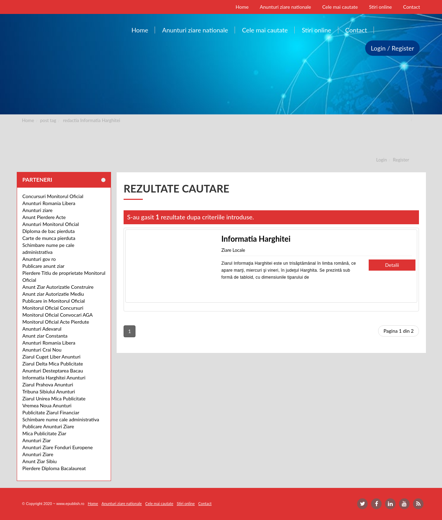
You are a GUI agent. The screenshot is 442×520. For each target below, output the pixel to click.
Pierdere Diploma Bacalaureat (54, 468)
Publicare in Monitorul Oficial (53, 301)
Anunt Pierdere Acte (44, 217)
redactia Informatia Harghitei (91, 120)
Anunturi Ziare (37, 454)
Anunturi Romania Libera (48, 203)
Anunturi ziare (37, 210)
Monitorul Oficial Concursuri (52, 308)
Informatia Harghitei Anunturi (54, 377)
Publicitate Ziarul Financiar (50, 412)
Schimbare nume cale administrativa (60, 419)
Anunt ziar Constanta (44, 336)
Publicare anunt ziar (43, 266)
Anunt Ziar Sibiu (39, 461)
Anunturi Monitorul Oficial (50, 224)
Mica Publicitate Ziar (44, 433)
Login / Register (392, 48)
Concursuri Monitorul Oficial (52, 196)
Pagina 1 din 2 (398, 331)
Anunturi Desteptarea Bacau (52, 371)
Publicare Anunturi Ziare (48, 426)
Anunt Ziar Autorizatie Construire (58, 287)
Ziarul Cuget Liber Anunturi (51, 357)
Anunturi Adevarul (41, 329)
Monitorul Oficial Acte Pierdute (55, 322)
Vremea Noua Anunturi (47, 405)
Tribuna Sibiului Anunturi (48, 391)
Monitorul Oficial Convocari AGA (57, 315)
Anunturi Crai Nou (41, 350)
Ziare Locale (233, 250)
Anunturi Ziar (36, 440)
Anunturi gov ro (39, 259)
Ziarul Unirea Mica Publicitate (54, 398)
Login (381, 160)
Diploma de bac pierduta (48, 231)
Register (401, 160)
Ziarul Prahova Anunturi (47, 384)
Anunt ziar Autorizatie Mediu (53, 294)
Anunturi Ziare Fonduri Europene (57, 447)
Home (28, 120)
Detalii (392, 265)
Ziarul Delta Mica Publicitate (52, 364)
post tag (48, 120)
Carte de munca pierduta (48, 238)
